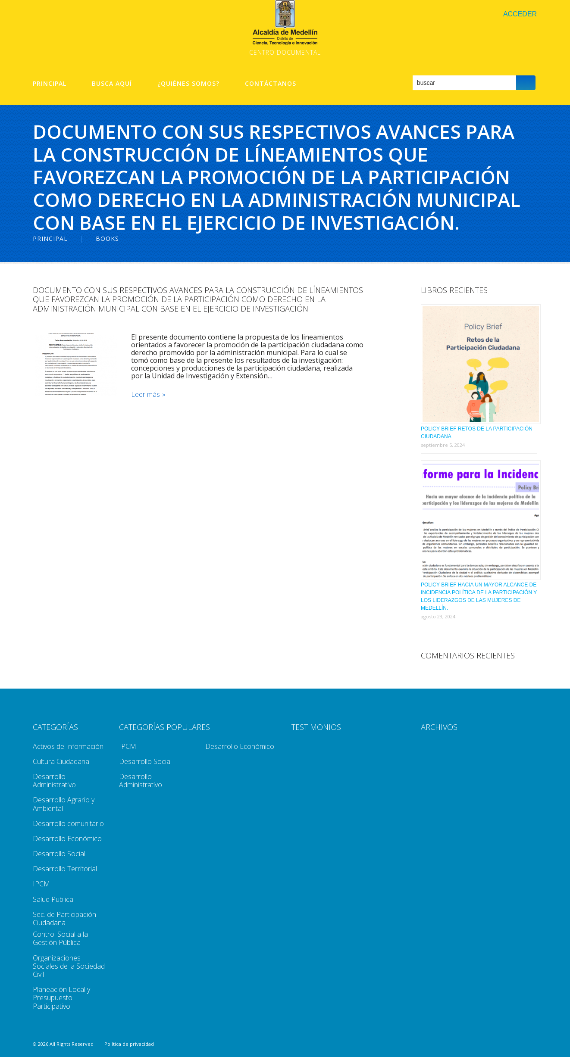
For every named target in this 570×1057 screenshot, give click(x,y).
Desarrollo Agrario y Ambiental (63, 804)
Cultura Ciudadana (61, 761)
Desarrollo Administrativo (54, 780)
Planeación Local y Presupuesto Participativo (61, 997)
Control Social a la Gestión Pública (60, 938)
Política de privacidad (129, 1044)
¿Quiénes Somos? (188, 83)
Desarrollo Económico (67, 838)
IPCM (41, 884)
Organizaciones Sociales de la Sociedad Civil (69, 966)
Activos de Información (68, 746)
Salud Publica (53, 899)
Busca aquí (112, 83)
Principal (49, 83)
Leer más (146, 394)
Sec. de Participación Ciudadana (64, 918)
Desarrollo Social (59, 853)
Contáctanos (270, 83)
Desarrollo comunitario (68, 823)
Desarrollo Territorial (65, 868)
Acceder (520, 14)
